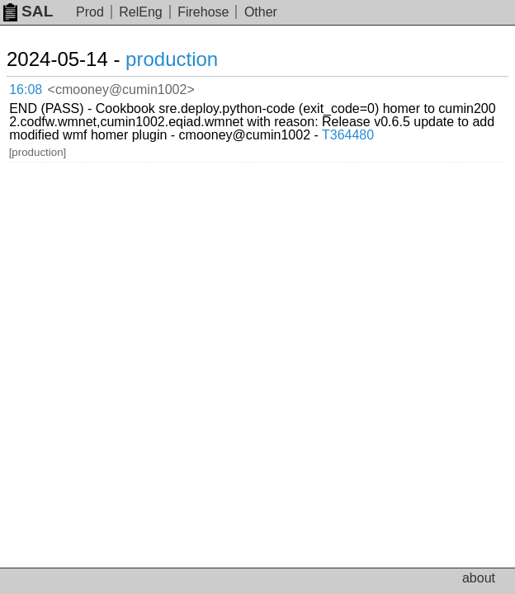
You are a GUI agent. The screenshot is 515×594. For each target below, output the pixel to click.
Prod (90, 12)
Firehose (203, 12)
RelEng (140, 12)
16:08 (25, 89)
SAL (28, 11)
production (171, 59)
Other (260, 12)
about (478, 578)
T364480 (348, 135)
